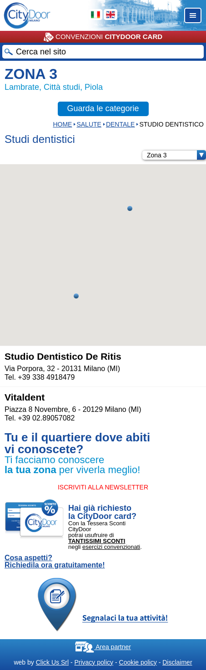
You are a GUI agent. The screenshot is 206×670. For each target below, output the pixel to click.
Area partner (103, 646)
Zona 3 (176, 155)
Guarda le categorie (103, 108)
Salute (88, 124)
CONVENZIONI (103, 37)
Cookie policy (138, 662)
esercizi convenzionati (111, 546)
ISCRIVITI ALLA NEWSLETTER (103, 487)
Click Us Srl (52, 662)
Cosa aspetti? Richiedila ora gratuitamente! (55, 561)
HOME (62, 124)
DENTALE (120, 124)
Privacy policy (93, 662)
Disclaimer (177, 662)
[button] (129, 208)
